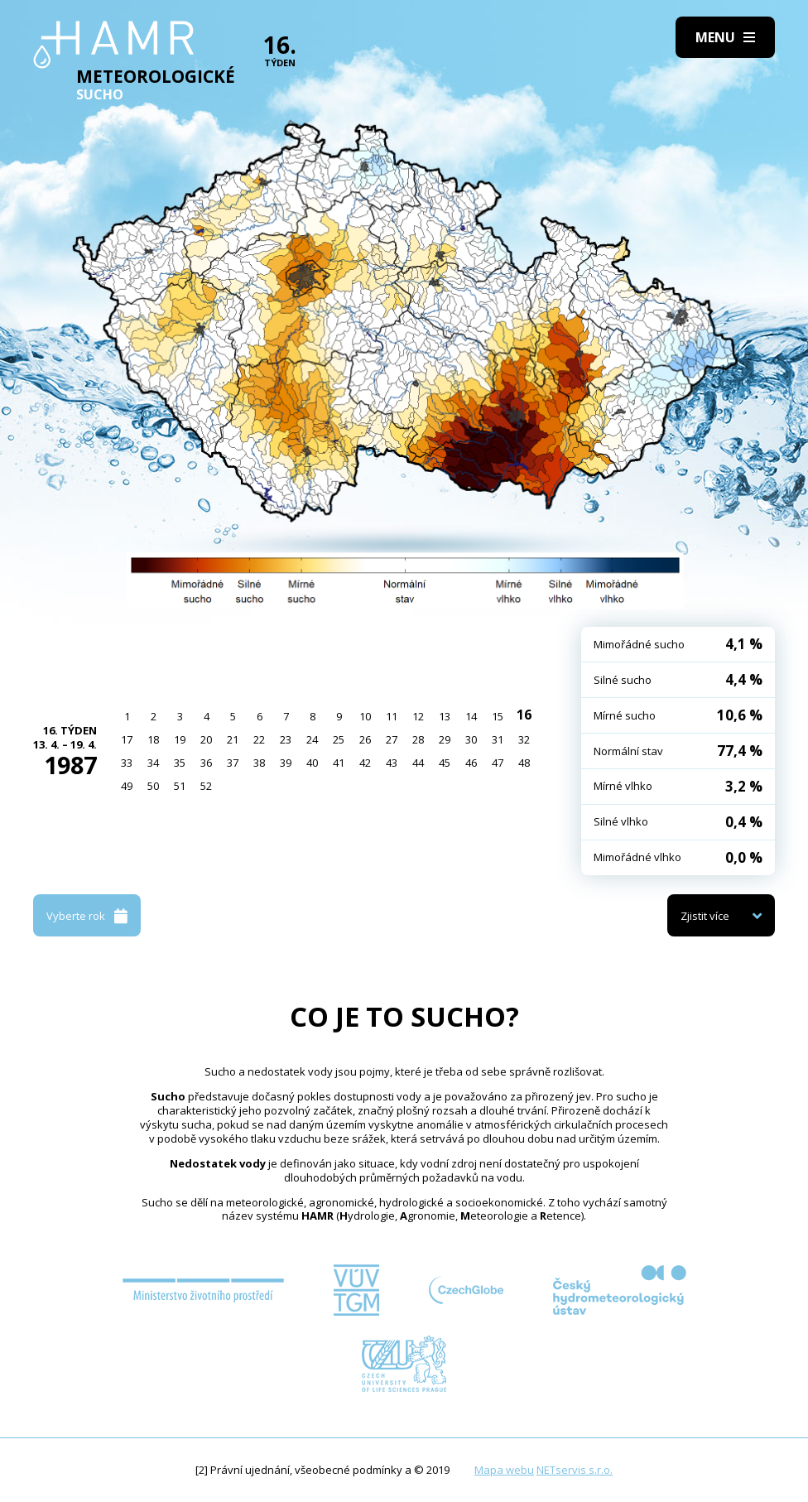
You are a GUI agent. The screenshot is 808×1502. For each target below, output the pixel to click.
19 (179, 739)
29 (444, 739)
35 (179, 762)
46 (471, 762)
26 (365, 739)
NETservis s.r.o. (574, 1469)
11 (391, 716)
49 (126, 785)
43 (391, 762)
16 (524, 714)
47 (497, 762)
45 (444, 762)
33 (126, 762)
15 (497, 716)
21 (232, 739)
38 (259, 762)
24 (312, 739)
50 (153, 785)
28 (418, 739)
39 (285, 762)
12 (418, 716)
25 (338, 739)
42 (365, 762)
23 (285, 739)
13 (444, 716)
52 (206, 785)
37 (232, 762)
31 (497, 739)
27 (391, 739)
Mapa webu (504, 1469)
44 (418, 762)
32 (524, 739)
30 (471, 739)
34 (153, 762)
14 (471, 716)
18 (153, 739)
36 (206, 762)
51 (179, 785)
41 (338, 762)
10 (365, 716)
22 (259, 739)
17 (126, 739)
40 (312, 762)
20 (206, 739)
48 (524, 762)
